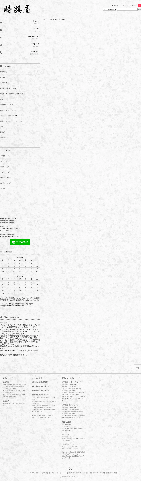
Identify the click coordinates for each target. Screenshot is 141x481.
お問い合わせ (45, 473)
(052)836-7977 (13, 236)
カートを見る (135, 5)
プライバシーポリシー (58, 473)
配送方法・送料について (90, 473)
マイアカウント (119, 5)
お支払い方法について (74, 473)
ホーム (26, 473)
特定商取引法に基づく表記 (108, 473)
